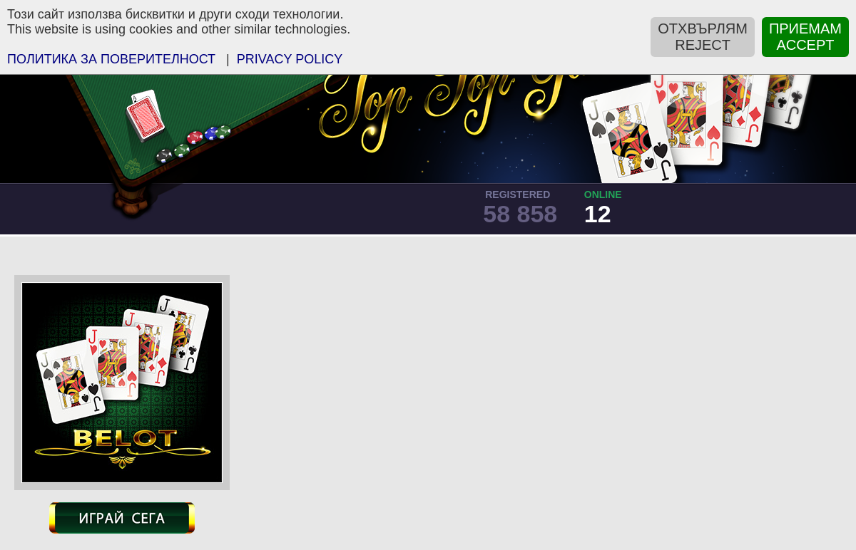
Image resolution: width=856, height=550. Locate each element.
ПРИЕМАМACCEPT (805, 37)
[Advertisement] (586, 382)
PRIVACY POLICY (289, 59)
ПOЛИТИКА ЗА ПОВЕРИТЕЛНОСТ (111, 59)
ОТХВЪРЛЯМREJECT (703, 37)
